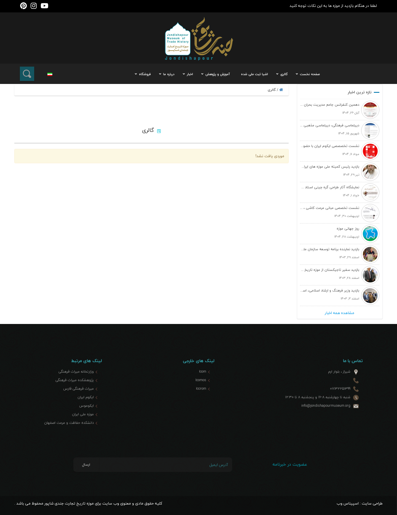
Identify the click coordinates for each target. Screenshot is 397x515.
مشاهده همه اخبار (339, 313)
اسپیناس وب (348, 503)
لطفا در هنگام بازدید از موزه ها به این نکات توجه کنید (333, 5)
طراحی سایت (372, 503)
